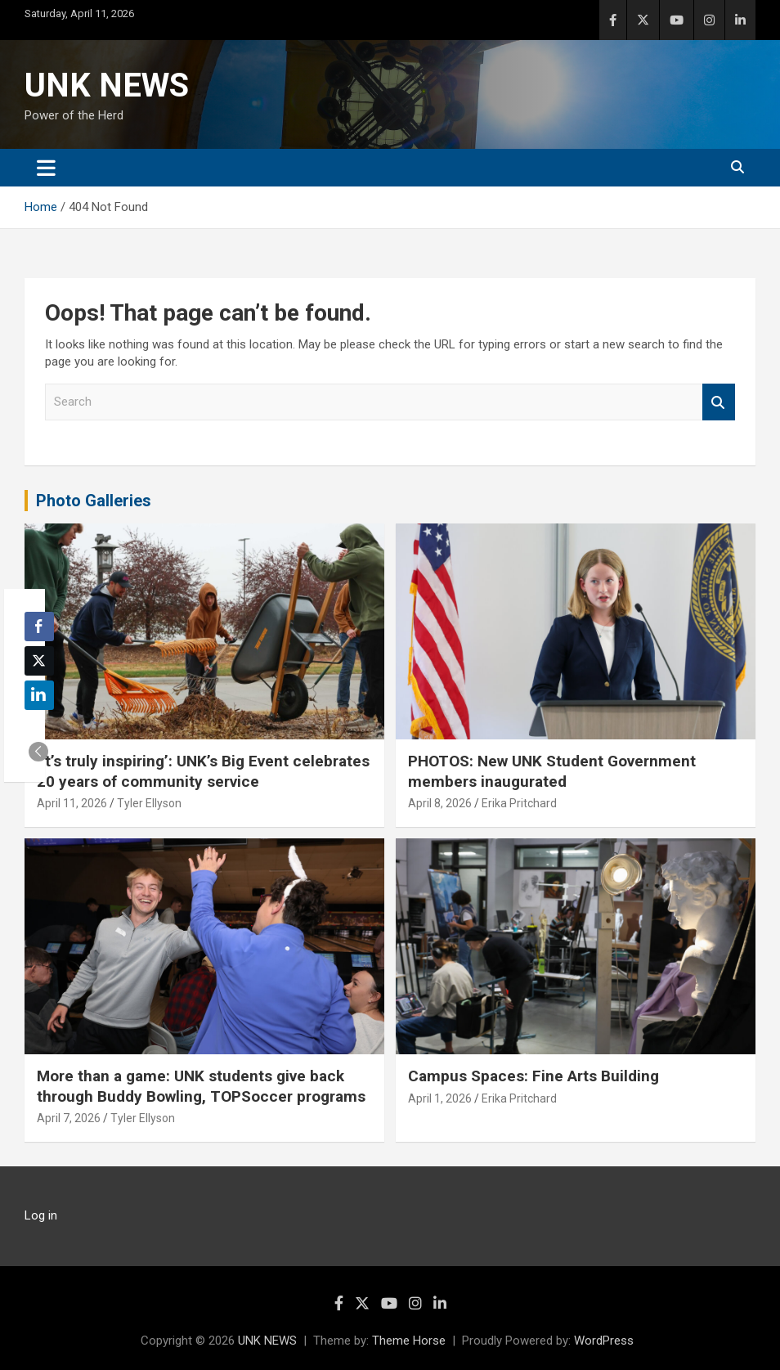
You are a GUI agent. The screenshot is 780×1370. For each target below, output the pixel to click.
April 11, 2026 (72, 803)
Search (718, 402)
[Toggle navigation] (46, 167)
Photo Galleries (93, 500)
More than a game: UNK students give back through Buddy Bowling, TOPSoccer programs (201, 1086)
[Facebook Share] (39, 626)
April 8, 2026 (440, 803)
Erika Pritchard (519, 803)
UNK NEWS (107, 85)
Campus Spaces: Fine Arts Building (533, 1076)
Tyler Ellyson (149, 803)
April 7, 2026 (69, 1118)
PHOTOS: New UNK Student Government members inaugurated (552, 771)
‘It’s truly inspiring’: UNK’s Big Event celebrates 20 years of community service (203, 771)
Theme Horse (409, 1340)
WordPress (604, 1340)
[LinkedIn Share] (39, 695)
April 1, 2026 (440, 1098)
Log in (41, 1215)
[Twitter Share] (39, 661)
